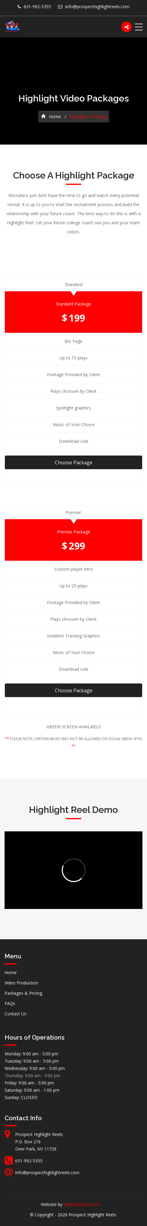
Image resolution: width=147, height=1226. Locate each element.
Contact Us (15, 1014)
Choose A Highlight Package (73, 175)
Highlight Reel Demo (73, 809)
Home (51, 116)
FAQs (10, 1003)
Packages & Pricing (23, 993)
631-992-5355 (37, 6)
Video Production (21, 983)
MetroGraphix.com (82, 1204)
